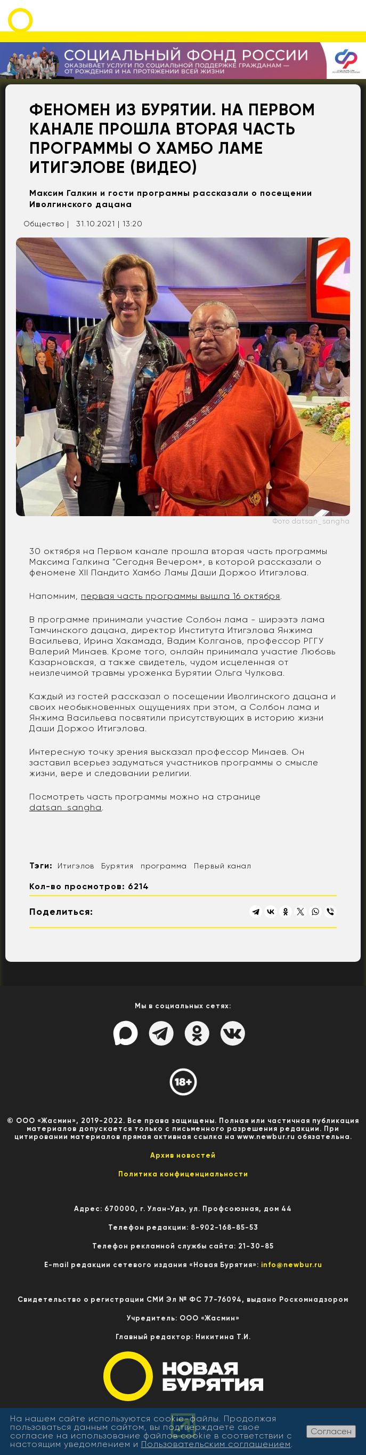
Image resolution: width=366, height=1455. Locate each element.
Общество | (46, 223)
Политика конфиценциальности (183, 1174)
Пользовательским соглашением (216, 1444)
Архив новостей (183, 1155)
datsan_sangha (65, 807)
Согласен (331, 1431)
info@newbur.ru (291, 1265)
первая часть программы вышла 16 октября (180, 596)
